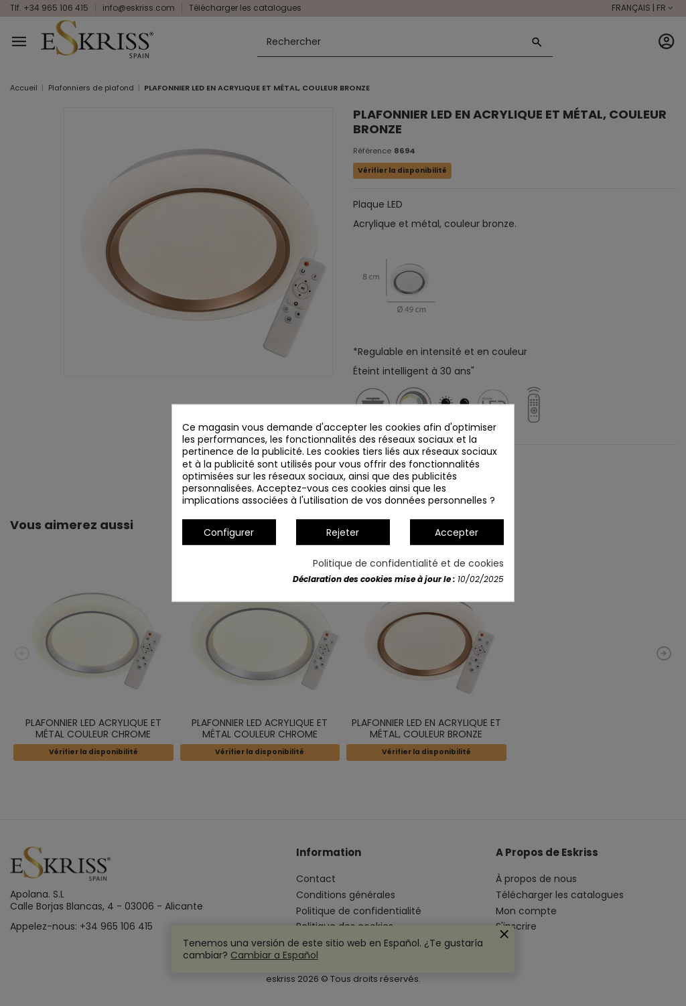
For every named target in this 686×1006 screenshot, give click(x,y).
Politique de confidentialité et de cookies (408, 563)
